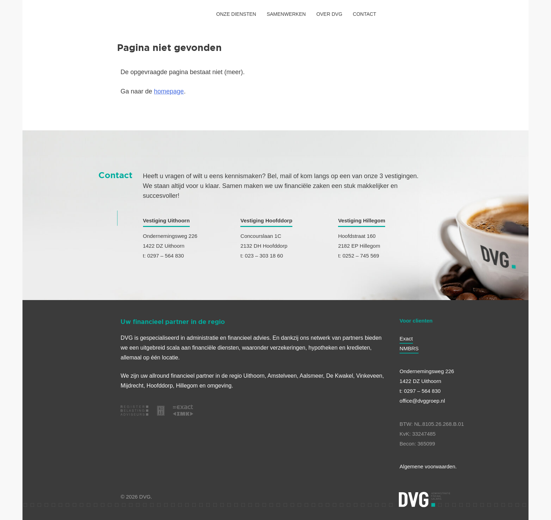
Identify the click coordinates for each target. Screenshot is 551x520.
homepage (169, 91)
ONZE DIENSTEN (236, 14)
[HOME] (43, 14)
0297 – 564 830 (165, 256)
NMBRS (409, 348)
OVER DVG (329, 14)
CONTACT (364, 14)
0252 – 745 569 (361, 256)
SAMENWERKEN (286, 14)
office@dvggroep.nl (422, 401)
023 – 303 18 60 (264, 256)
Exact (406, 339)
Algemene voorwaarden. (428, 466)
